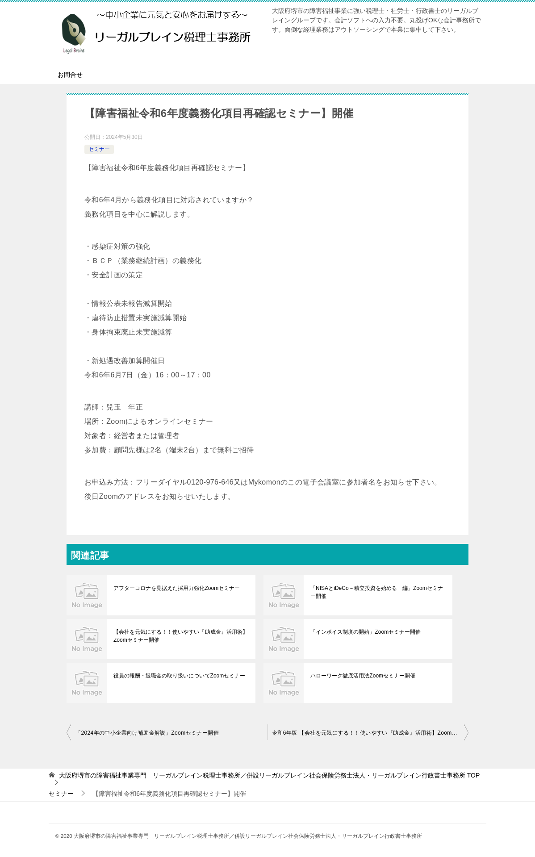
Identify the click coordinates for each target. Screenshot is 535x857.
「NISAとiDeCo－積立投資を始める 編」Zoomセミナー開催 (376, 592)
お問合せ (70, 74)
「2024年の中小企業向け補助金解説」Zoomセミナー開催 (147, 733)
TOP (269, 775)
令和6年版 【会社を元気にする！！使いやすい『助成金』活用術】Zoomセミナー (370, 733)
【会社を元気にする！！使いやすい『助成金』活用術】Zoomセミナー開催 (180, 636)
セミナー (99, 149)
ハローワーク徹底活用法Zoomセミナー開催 (362, 676)
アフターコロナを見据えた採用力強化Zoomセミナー (176, 588)
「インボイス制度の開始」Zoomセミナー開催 (365, 632)
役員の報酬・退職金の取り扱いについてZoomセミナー (179, 676)
